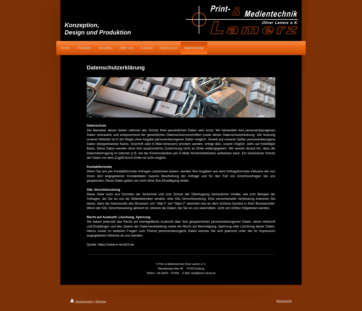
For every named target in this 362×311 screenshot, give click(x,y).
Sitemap (100, 301)
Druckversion (82, 301)
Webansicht (284, 300)
